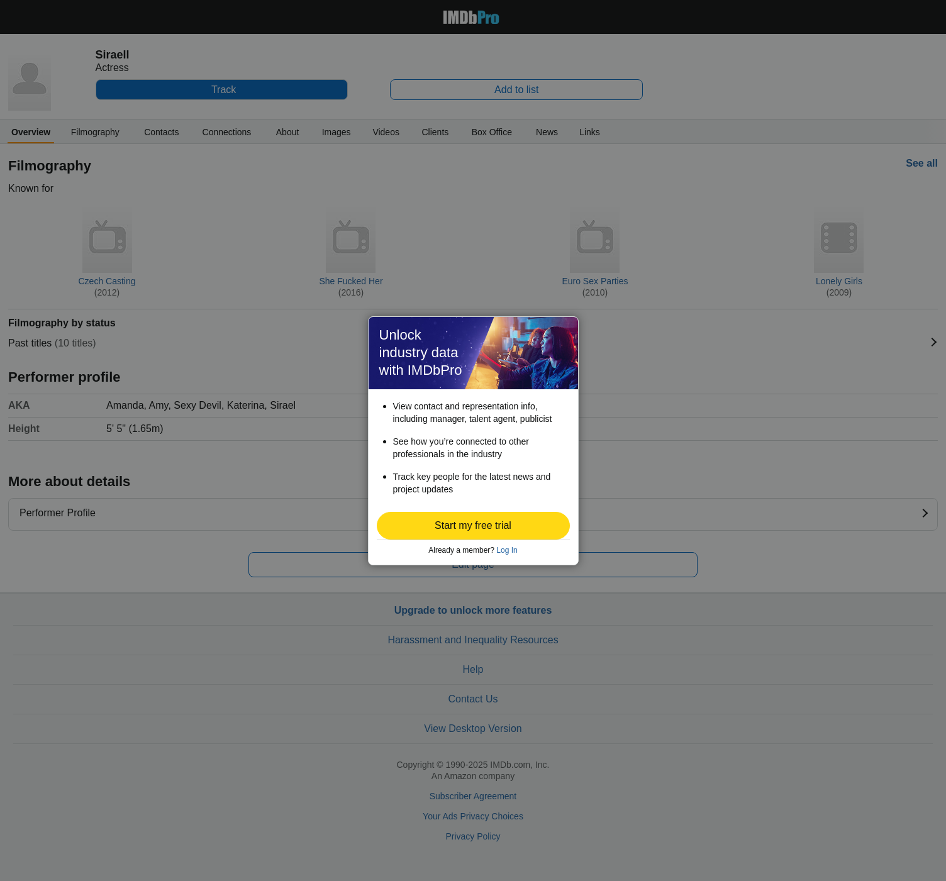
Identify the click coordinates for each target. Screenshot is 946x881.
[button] (473, 526)
